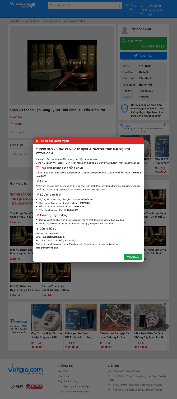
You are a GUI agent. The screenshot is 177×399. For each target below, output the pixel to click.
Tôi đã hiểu (133, 257)
